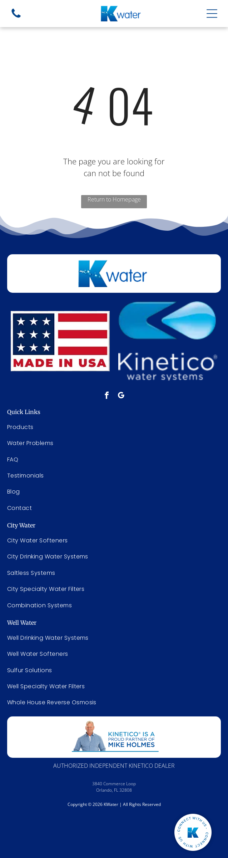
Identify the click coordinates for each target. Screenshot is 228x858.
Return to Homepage (114, 199)
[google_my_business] (121, 396)
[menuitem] (114, 540)
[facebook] (106, 396)
